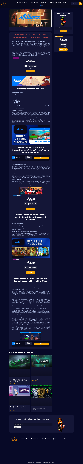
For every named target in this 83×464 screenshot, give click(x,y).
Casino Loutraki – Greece (57, 448)
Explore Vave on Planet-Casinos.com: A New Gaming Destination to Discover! (40, 378)
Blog (64, 2)
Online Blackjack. (45, 443)
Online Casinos (34, 2)
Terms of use (23, 441)
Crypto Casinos (34, 443)
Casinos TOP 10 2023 (22, 2)
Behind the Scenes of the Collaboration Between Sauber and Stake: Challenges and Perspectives (19, 380)
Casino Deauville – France (57, 458)
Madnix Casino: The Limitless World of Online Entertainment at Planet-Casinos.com (18, 408)
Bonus (41, 157)
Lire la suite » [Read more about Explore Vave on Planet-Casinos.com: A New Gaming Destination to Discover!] (34, 380)
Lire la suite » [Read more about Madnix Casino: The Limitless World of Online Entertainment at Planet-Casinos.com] (12, 410)
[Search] (80, 3)
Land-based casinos (55, 2)
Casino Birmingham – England (57, 445)
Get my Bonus (30, 71)
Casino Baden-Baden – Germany (57, 451)
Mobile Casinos (34, 445)
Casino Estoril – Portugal (57, 453)
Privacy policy (23, 443)
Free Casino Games (45, 447)
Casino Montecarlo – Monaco (56, 456)
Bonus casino (33, 447)
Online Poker (44, 445)
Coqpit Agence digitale (50, 462)
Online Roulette (45, 441)
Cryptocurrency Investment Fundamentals (38, 409)
